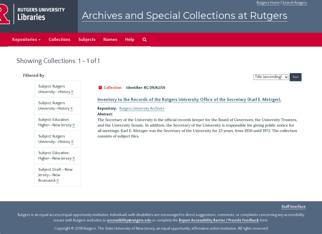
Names (110, 39)
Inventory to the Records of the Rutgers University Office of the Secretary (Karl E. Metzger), (189, 99)
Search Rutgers (294, 3)
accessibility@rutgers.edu (129, 220)
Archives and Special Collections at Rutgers (184, 15)
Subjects (86, 39)
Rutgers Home (268, 3)
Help (129, 39)
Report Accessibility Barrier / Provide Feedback (219, 220)
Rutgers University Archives (141, 108)
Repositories (26, 39)
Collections (59, 39)
